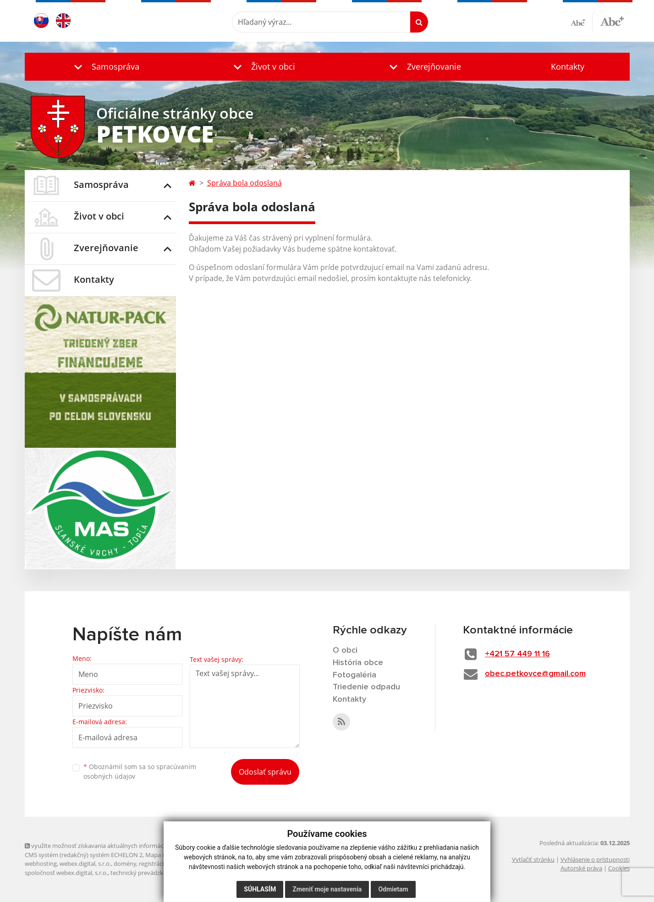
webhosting (41, 863)
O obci (345, 650)
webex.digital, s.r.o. (85, 863)
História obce (358, 663)
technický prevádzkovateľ (145, 873)
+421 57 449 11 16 (517, 654)
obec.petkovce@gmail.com (535, 674)
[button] (104, 67)
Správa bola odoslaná (244, 183)
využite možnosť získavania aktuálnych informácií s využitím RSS (115, 846)
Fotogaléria (354, 675)
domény (125, 863)
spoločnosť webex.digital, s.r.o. (66, 873)
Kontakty (567, 66)
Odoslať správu (265, 772)
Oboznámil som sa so (139, 771)
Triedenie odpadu (366, 687)
